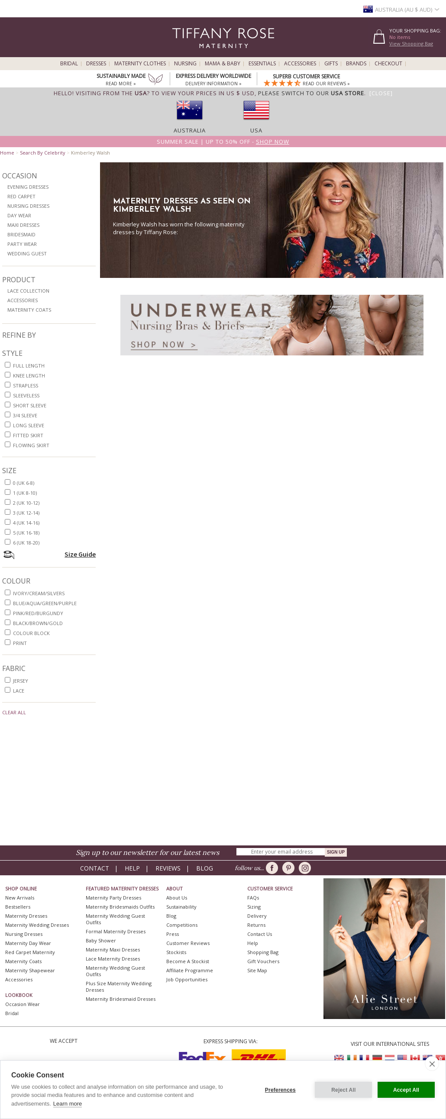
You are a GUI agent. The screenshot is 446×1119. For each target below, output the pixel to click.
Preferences (280, 1090)
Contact (94, 868)
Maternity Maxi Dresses (113, 949)
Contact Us (259, 934)
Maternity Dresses (26, 916)
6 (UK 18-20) (26, 542)
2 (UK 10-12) (26, 503)
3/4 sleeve (25, 415)
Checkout (388, 63)
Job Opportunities (186, 979)
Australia (190, 130)
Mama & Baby (222, 63)
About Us (176, 897)
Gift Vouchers (263, 961)
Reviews (168, 868)
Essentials (262, 63)
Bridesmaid (21, 234)
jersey (20, 680)
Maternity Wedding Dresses (37, 925)
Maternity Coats (29, 309)
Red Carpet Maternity (30, 952)
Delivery (257, 916)
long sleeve (28, 425)
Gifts (331, 63)
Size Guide (80, 554)
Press (172, 934)
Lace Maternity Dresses (113, 958)
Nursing (185, 63)
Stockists (176, 952)
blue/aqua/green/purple (45, 603)
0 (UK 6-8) (23, 483)
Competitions (181, 925)
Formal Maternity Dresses (115, 931)
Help (132, 868)
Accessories (300, 63)
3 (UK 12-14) (26, 513)
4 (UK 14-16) (26, 522)
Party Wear (22, 244)
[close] (432, 1063)
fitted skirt (28, 435)
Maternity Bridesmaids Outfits (120, 906)
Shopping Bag (262, 952)
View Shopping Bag (411, 43)
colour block (31, 633)
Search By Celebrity (42, 152)
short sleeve (29, 405)
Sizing (254, 906)
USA (256, 130)
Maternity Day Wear (28, 943)
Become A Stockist (187, 961)
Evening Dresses (27, 187)
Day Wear (19, 215)
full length (29, 365)
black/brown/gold (38, 623)
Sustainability (181, 906)
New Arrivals (19, 897)
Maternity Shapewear (30, 970)
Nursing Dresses (28, 206)
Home (7, 152)
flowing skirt (31, 445)
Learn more (67, 1103)
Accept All (406, 1090)
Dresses (96, 63)
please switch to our (311, 93)
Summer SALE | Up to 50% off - (223, 141)
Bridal (69, 63)
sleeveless (26, 395)
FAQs (253, 897)
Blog (204, 868)
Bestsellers (17, 906)
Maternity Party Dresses (113, 897)
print (20, 643)
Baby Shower (101, 940)
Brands (356, 63)
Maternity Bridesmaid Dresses (120, 999)
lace (18, 690)
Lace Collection (28, 290)
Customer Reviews (188, 943)
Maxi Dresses (23, 225)
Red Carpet (21, 196)
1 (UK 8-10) (25, 493)
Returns (256, 925)
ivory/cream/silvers (39, 593)
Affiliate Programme (189, 970)
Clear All (14, 712)
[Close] (381, 93)
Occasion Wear (22, 1004)
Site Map (257, 970)
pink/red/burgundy (38, 613)
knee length (29, 375)
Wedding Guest (27, 253)
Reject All (343, 1090)
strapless (25, 385)
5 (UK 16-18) (26, 532)
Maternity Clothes (140, 63)
